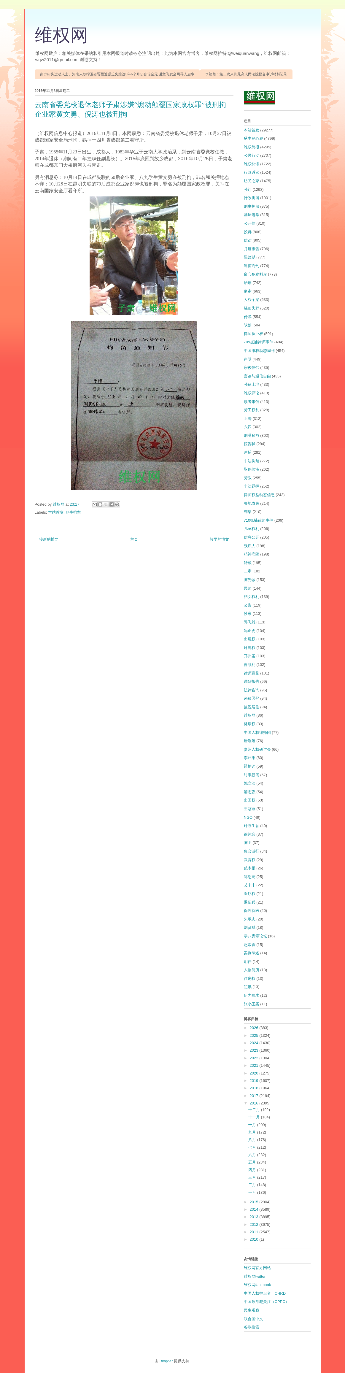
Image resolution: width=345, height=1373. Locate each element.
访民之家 (251, 181)
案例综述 (251, 953)
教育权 (249, 860)
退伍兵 (249, 902)
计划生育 (251, 825)
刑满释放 (251, 435)
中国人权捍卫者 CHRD (265, 1293)
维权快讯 (251, 164)
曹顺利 (249, 664)
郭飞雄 (249, 622)
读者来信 (251, 401)
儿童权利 (251, 528)
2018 (255, 1088)
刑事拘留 (73, 512)
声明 (248, 359)
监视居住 (251, 707)
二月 (252, 1184)
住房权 (249, 978)
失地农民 (251, 503)
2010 (255, 1239)
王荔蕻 (249, 809)
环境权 (249, 647)
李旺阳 (249, 757)
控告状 (249, 444)
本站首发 (55, 512)
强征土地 (251, 384)
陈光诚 (249, 579)
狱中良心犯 (253, 138)
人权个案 (251, 299)
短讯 (248, 987)
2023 (255, 1050)
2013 (255, 1217)
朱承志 (249, 919)
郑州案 (249, 656)
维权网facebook (257, 1284)
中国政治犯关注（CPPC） (266, 1301)
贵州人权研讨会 (257, 749)
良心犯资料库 (255, 274)
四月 (252, 1170)
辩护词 (249, 766)
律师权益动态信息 (259, 495)
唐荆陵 (249, 741)
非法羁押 (251, 486)
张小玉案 (251, 1004)
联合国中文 (253, 1319)
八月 (252, 1139)
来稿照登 (251, 698)
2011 (255, 1232)
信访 (248, 240)
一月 (252, 1192)
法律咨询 (251, 690)
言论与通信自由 (257, 376)
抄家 (248, 613)
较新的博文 (48, 539)
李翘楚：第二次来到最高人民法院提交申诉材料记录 (246, 74)
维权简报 (251, 147)
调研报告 (251, 681)
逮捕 (248, 452)
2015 (255, 1202)
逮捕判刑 (251, 266)
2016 (255, 1103)
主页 (134, 539)
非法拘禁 (251, 461)
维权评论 (251, 393)
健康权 (249, 724)
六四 (248, 427)
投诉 (248, 232)
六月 (252, 1155)
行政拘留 (251, 198)
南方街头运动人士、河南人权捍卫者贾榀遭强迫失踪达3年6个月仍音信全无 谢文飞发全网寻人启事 (117, 74)
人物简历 (251, 970)
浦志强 (249, 792)
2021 (255, 1065)
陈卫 (248, 842)
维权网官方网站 (257, 1268)
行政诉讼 (251, 172)
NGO (248, 817)
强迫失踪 (251, 308)
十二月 (254, 1109)
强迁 (248, 189)
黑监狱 (249, 257)
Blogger (166, 1361)
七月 (252, 1147)
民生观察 (251, 1310)
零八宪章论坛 (255, 936)
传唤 (248, 317)
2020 (255, 1073)
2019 (255, 1080)
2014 (255, 1209)
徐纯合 (249, 834)
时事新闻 (251, 775)
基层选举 (251, 214)
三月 (252, 1177)
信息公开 (251, 537)
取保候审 (251, 469)
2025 (255, 1035)
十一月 (254, 1117)
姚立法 (249, 783)
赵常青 (249, 944)
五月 (252, 1162)
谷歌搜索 (251, 1327)
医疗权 (249, 893)
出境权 (249, 639)
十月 (252, 1125)
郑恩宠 (249, 876)
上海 (248, 418)
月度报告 (251, 249)
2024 (255, 1043)
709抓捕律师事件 (259, 342)
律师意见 (251, 673)
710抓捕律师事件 (259, 520)
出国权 (249, 800)
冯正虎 (249, 630)
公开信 (249, 223)
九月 (252, 1132)
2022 (255, 1058)
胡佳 (248, 961)
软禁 (248, 325)
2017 (255, 1095)
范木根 (249, 868)
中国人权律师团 (257, 732)
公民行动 (251, 155)
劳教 (248, 478)
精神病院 (251, 554)
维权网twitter (255, 1276)
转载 (248, 563)
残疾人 (249, 546)
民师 (248, 588)
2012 (255, 1224)
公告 (248, 605)
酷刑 (248, 282)
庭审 (248, 291)
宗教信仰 (251, 367)
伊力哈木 (251, 995)
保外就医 (251, 910)
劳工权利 (251, 410)
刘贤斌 (249, 927)
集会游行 (251, 851)
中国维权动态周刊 (259, 350)
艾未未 (249, 885)
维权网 (61, 35)
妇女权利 (251, 596)
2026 (255, 1028)
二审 (248, 571)
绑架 (248, 511)
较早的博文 (219, 539)
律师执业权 (253, 333)
